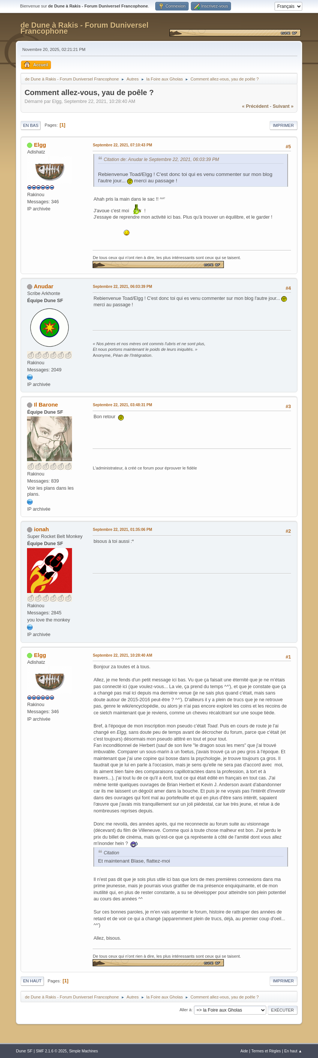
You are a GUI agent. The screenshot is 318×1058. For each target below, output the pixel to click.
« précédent (255, 106)
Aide (244, 1051)
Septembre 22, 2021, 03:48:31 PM (122, 405)
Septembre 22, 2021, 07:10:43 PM (122, 145)
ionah (41, 529)
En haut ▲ (293, 1051)
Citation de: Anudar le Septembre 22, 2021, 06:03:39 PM (161, 159)
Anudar (43, 286)
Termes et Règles (266, 1051)
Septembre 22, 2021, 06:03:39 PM (122, 287)
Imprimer (283, 125)
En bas (30, 125)
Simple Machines (83, 1051)
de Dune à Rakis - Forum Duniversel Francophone (84, 28)
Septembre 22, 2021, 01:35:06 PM (122, 530)
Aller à (186, 1009)
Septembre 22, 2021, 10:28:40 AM (122, 655)
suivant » (283, 106)
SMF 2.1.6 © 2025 (51, 1051)
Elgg (40, 145)
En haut (32, 981)
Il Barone (46, 404)
